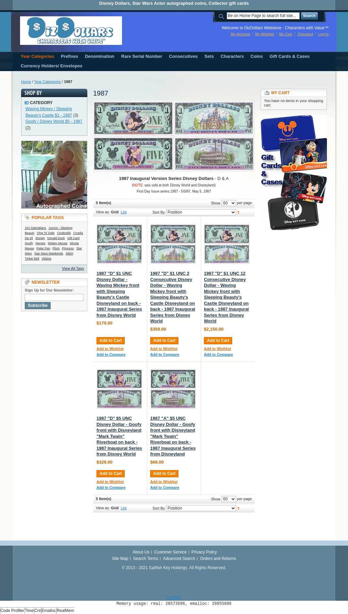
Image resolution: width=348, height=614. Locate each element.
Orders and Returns (218, 558)
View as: (103, 212)
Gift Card (73, 238)
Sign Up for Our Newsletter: (49, 290)
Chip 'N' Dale (45, 233)
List (123, 212)
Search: (223, 15)
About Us (141, 552)
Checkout (305, 34)
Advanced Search (179, 558)
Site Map (120, 558)
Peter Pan (43, 248)
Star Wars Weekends (48, 253)
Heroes (40, 243)
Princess (68, 248)
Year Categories (47, 82)
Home (26, 82)
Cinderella (64, 233)
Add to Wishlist (110, 349)
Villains (46, 258)
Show (216, 203)
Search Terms (145, 558)
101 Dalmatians (35, 228)
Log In (323, 34)
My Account (240, 34)
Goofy (29, 243)
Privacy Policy (204, 552)
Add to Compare (111, 354)
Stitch (69, 253)
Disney (40, 238)
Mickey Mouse (58, 243)
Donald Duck (56, 238)
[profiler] (174, 597)
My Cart (285, 34)
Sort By (159, 212)
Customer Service (170, 552)
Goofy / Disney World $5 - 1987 (53, 121)
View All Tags (73, 268)
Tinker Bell (32, 258)
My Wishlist (264, 34)
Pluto (56, 248)
